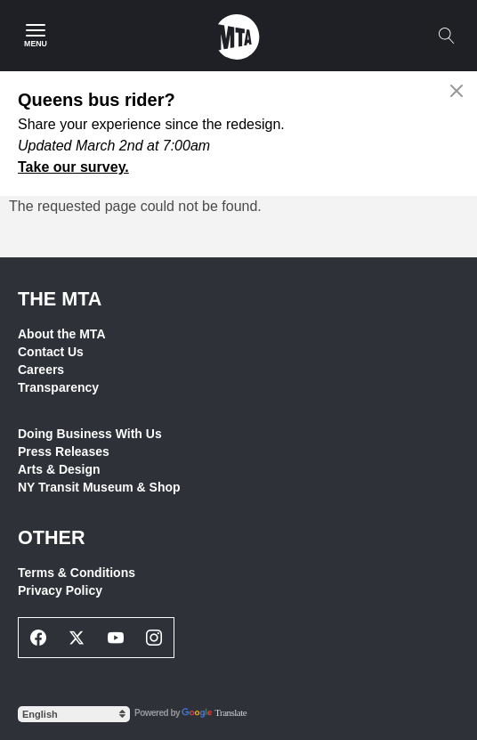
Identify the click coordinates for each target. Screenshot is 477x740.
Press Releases (63, 451)
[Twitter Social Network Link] (77, 637)
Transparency (58, 387)
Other (51, 537)
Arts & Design (59, 469)
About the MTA (62, 334)
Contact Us (51, 352)
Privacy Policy (60, 590)
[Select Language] (74, 714)
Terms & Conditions (76, 572)
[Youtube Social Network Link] (115, 637)
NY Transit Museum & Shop (99, 487)
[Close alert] (457, 91)
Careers (41, 369)
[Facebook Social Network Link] (38, 637)
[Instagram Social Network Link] (154, 637)
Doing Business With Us (90, 434)
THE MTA (59, 299)
